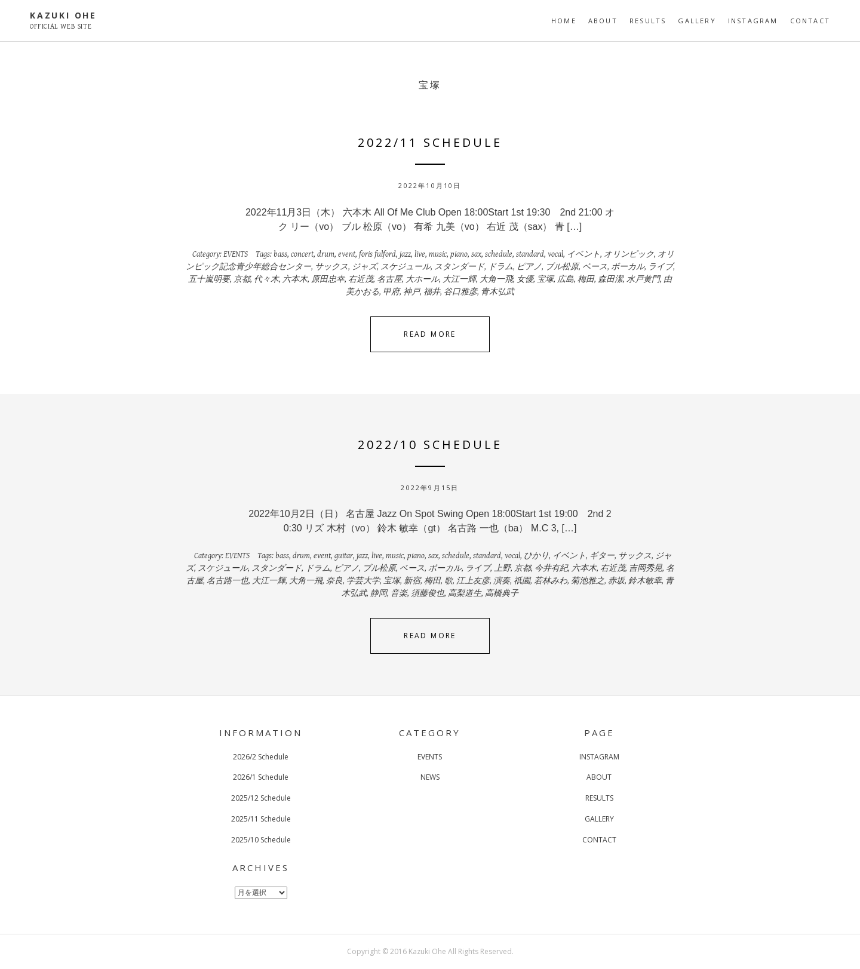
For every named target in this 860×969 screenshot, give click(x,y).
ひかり (536, 556)
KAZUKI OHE (63, 15)
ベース (594, 267)
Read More (430, 334)
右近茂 (360, 279)
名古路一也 (227, 581)
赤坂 (616, 581)
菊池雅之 (587, 581)
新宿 (412, 581)
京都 (242, 279)
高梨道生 (464, 593)
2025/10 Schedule (261, 840)
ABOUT (603, 20)
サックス (331, 267)
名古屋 (389, 279)
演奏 (501, 581)
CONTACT (810, 20)
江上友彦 (473, 581)
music (438, 254)
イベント (583, 254)
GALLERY (696, 20)
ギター (602, 556)
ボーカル (627, 267)
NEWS (430, 777)
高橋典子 (501, 593)
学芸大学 (363, 581)
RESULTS (647, 20)
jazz (405, 254)
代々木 (266, 279)
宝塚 (545, 279)
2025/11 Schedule (261, 819)
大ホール (422, 279)
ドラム (500, 267)
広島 (565, 279)
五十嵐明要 (209, 279)
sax (476, 254)
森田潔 (610, 279)
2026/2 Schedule (260, 757)
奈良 (334, 581)
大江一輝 (459, 279)
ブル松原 (562, 267)
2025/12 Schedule (261, 798)
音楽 (399, 593)
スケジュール (405, 267)
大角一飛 (496, 279)
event (346, 254)
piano (459, 254)
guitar (343, 556)
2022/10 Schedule (430, 444)
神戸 (411, 292)
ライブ (660, 267)
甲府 (391, 292)
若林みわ (550, 581)
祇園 (522, 581)
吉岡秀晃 (645, 568)
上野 (502, 568)
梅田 (586, 279)
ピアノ (529, 267)
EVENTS (235, 254)
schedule (498, 254)
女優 (525, 279)
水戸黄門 (643, 279)
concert (302, 254)
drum (325, 254)
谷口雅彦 (460, 292)
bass (280, 254)
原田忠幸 (328, 279)
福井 (431, 292)
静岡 (378, 593)
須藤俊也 (427, 593)
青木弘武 (497, 292)
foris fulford (377, 254)
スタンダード (459, 267)
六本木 (295, 279)
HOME (563, 20)
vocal (555, 254)
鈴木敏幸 (645, 581)
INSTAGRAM (753, 20)
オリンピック (629, 254)
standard (530, 254)
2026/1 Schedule (260, 777)
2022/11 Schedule (430, 142)
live (419, 254)
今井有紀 (551, 568)
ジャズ (364, 267)
